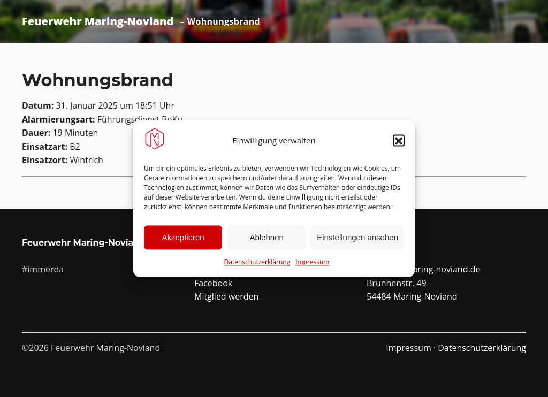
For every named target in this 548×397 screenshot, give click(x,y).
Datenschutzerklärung (257, 264)
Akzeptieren (183, 238)
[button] (398, 142)
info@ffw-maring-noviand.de (423, 269)
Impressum (312, 264)
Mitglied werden (226, 296)
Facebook (213, 283)
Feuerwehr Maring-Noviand (97, 21)
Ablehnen (266, 238)
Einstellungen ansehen (357, 238)
